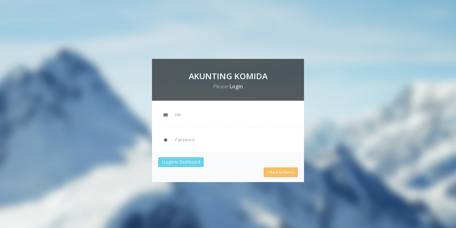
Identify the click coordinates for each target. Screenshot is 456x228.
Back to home (280, 171)
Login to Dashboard (182, 161)
